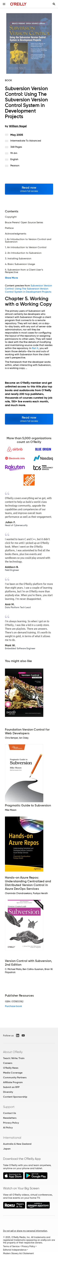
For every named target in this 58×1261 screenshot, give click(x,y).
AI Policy (8, 1127)
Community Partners (14, 1077)
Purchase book (13, 1006)
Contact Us (9, 1113)
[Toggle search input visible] (54, 4)
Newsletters (9, 1118)
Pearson (14, 165)
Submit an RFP (11, 1087)
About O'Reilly (13, 1052)
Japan (7, 1148)
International (12, 1137)
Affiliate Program (13, 1082)
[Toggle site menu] (4, 4)
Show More (11, 278)
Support (9, 1107)
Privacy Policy (11, 1122)
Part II (35, 348)
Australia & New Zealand (17, 1143)
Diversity (8, 1092)
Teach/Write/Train (13, 1058)
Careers (7, 1063)
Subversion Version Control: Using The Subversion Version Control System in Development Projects (28, 288)
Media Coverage (12, 1072)
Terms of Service (11, 1246)
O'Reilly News (10, 1067)
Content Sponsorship (15, 1096)
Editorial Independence (14, 1249)
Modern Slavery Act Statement (18, 1253)
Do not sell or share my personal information (25, 1230)
